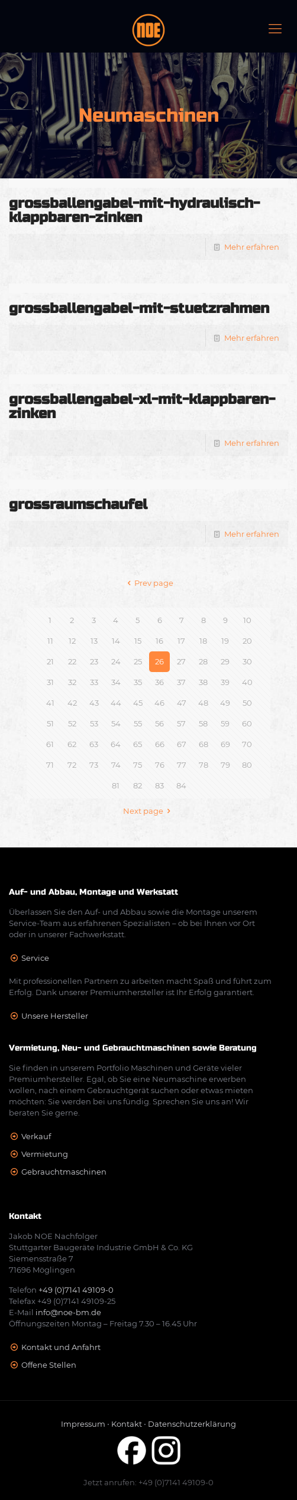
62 (71, 744)
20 (247, 640)
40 (247, 682)
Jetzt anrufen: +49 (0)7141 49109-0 (148, 1482)
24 (116, 661)
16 (159, 640)
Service (35, 958)
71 (50, 764)
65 (137, 744)
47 (181, 702)
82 (137, 785)
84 (181, 785)
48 (203, 702)
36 (159, 682)
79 (225, 764)
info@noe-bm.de (68, 1312)
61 (50, 744)
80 (247, 764)
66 (159, 744)
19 (225, 640)
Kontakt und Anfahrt (61, 1347)
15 (137, 640)
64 (116, 744)
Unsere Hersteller (54, 1015)
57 (181, 723)
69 (225, 744)
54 (116, 723)
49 (225, 702)
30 (247, 661)
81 (116, 785)
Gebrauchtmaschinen (63, 1171)
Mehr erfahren (251, 247)
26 (159, 661)
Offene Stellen (48, 1364)
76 (159, 764)
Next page (148, 811)
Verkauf (36, 1136)
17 (181, 640)
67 (181, 744)
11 (50, 640)
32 (72, 682)
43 (94, 702)
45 (138, 702)
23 (94, 661)
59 (225, 723)
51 (50, 723)
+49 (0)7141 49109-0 (76, 1289)
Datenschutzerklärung (192, 1424)
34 (116, 682)
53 (94, 723)
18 (203, 640)
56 (159, 723)
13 (94, 640)
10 (247, 620)
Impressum (83, 1424)
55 (138, 723)
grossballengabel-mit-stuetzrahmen (139, 308)
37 (181, 682)
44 (116, 702)
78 (203, 764)
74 (116, 764)
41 (50, 702)
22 (72, 661)
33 (94, 682)
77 (181, 764)
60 (247, 723)
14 (116, 640)
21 (50, 661)
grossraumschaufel (78, 504)
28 (203, 661)
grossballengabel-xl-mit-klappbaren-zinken (142, 406)
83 (159, 785)
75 (137, 764)
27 (181, 661)
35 (138, 682)
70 (247, 744)
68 (203, 744)
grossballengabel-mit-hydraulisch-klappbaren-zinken (134, 210)
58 (203, 723)
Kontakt (126, 1424)
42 (72, 702)
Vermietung (44, 1154)
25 (138, 661)
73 (93, 764)
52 (72, 723)
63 (93, 744)
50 (247, 702)
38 (203, 682)
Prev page (148, 583)
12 (72, 640)
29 (225, 661)
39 (225, 682)
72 (71, 764)
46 (159, 702)
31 (50, 682)
